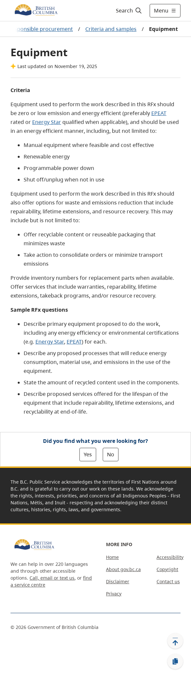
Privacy (113, 593)
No (110, 454)
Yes (88, 454)
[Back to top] (175, 641)
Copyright (167, 569)
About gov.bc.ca (123, 569)
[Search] (127, 10)
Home (112, 557)
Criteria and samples (111, 29)
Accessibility (170, 557)
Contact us (168, 581)
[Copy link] (175, 661)
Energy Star (46, 122)
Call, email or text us (52, 578)
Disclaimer (117, 581)
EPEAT (158, 113)
